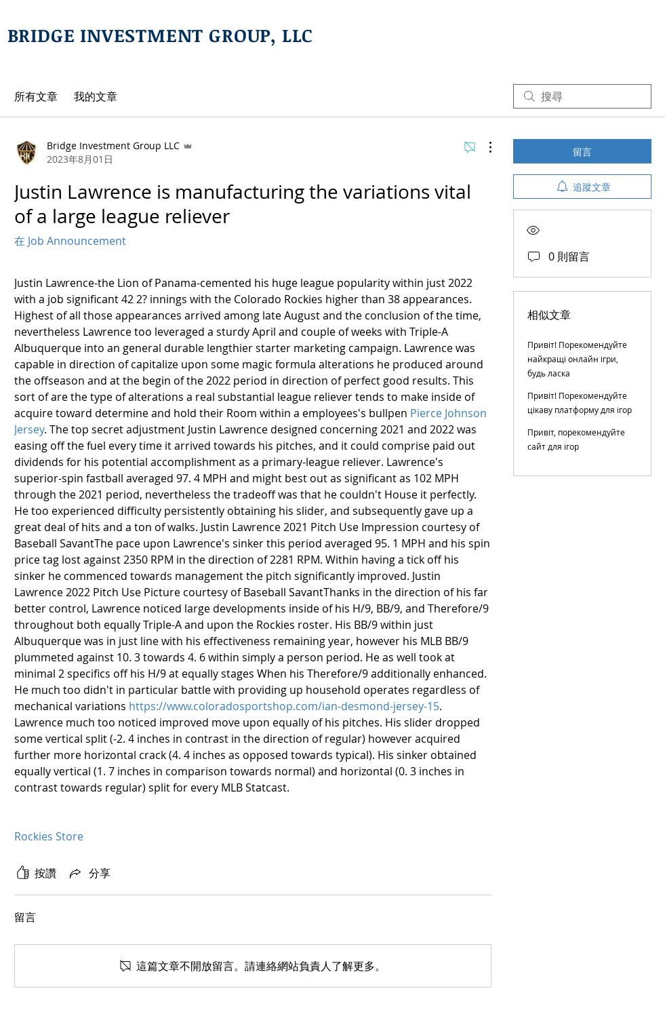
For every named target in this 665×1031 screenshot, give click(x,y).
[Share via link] (88, 873)
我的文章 (95, 96)
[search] (582, 96)
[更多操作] (483, 147)
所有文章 (36, 96)
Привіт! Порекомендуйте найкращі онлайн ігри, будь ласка (577, 358)
